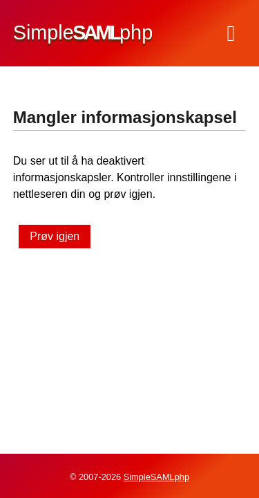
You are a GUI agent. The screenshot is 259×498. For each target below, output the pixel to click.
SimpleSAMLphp (156, 477)
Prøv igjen (54, 236)
